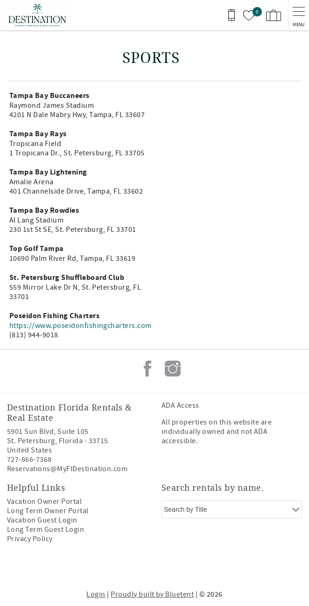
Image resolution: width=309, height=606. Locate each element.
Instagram (172, 368)
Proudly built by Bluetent (152, 594)
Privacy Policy (30, 538)
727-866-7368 (29, 459)
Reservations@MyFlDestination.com (67, 469)
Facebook (147, 368)
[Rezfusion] (189, 568)
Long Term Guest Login (45, 529)
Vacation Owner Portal (44, 501)
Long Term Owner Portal (48, 510)
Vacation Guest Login (42, 520)
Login (95, 594)
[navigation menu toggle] (298, 15)
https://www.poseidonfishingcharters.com (80, 325)
